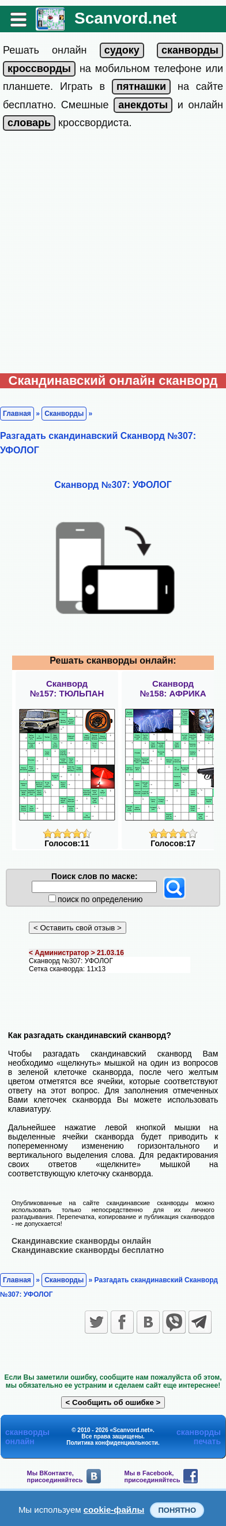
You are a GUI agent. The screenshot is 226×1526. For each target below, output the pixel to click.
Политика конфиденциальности (112, 1443)
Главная (17, 414)
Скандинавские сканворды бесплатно (88, 1250)
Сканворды (64, 414)
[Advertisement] (113, 255)
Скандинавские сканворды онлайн (81, 1240)
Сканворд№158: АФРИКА (173, 688)
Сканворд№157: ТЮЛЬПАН (67, 688)
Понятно (177, 1510)
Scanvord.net (125, 18)
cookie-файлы (114, 1509)
